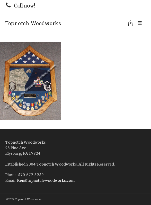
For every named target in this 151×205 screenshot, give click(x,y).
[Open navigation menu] (140, 23)
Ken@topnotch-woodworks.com (46, 180)
